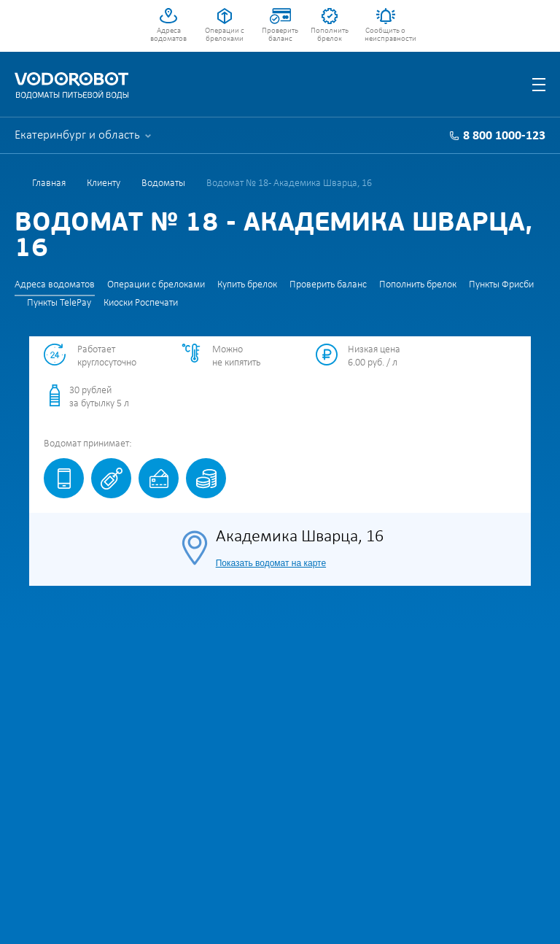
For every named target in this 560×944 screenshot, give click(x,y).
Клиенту (103, 183)
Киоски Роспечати (141, 303)
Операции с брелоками (224, 35)
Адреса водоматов (168, 35)
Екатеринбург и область (77, 135)
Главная (49, 183)
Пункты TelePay (59, 303)
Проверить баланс (280, 35)
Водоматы (163, 183)
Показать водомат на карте (271, 563)
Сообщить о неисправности (385, 35)
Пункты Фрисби (501, 284)
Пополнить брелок (330, 35)
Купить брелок (247, 284)
